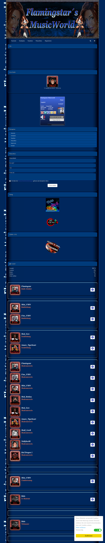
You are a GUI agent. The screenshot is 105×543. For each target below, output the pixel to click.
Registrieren (48, 41)
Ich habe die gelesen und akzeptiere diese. (29, 181)
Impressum (13, 143)
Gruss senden (52, 185)
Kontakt (13, 145)
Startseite (13, 41)
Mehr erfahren (81, 527)
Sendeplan (22, 41)
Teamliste (30, 41)
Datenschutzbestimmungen (25, 181)
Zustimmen (88, 536)
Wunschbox (39, 41)
